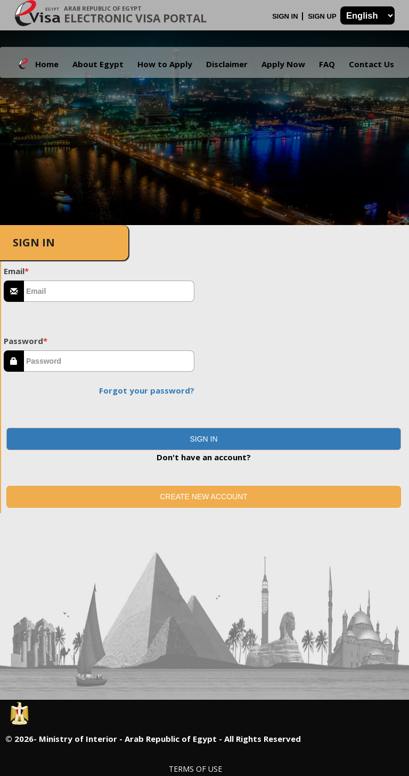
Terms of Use (195, 769)
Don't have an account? (204, 457)
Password (25, 340)
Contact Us (371, 64)
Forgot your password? (146, 390)
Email (16, 271)
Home (47, 64)
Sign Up (323, 16)
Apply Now (283, 64)
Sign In (286, 16)
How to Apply (164, 64)
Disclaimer (227, 64)
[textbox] (109, 291)
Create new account (204, 496)
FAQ (327, 64)
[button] (203, 439)
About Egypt (98, 64)
